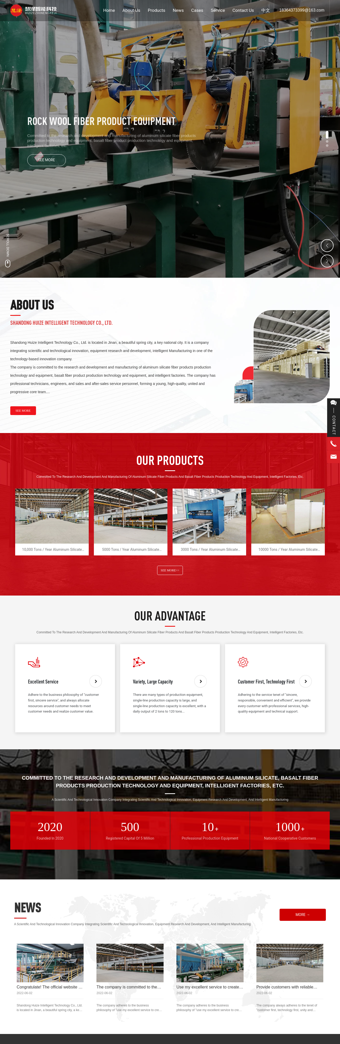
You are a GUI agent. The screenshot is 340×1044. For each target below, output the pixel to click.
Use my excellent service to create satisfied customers (207, 989)
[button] (327, 135)
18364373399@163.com (302, 10)
